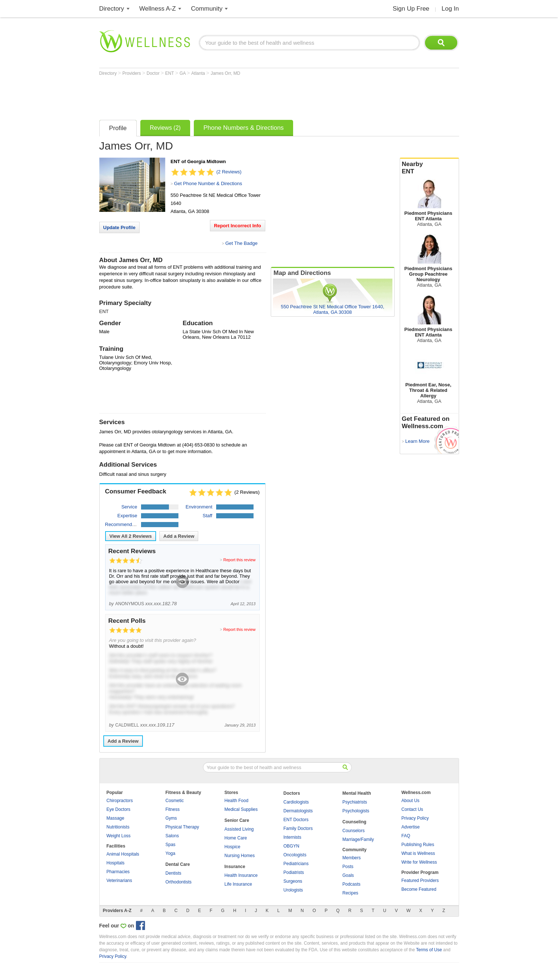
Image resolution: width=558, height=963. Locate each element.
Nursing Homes (240, 855)
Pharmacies (118, 871)
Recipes (350, 893)
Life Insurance (238, 884)
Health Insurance (241, 875)
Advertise (411, 827)
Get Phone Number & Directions (208, 183)
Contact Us (412, 809)
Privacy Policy (415, 818)
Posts (348, 866)
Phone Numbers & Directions (243, 127)
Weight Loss (119, 835)
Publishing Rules (418, 844)
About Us (411, 800)
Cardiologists (296, 802)
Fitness (173, 809)
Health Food (236, 800)
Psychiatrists (355, 802)
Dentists (173, 873)
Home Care (236, 838)
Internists (293, 837)
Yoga (170, 853)
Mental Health (357, 793)
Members (352, 857)
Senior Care (237, 820)
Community (206, 8)
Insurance (235, 866)
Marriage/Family (358, 839)
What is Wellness (418, 853)
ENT (170, 73)
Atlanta (198, 73)
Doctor (154, 73)
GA (183, 73)
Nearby (429, 168)
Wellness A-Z (157, 8)
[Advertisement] (232, 96)
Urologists (293, 890)
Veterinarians (119, 880)
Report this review (239, 560)
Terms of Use (429, 949)
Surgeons (293, 881)
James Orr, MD (225, 73)
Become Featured (419, 889)
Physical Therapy (182, 827)
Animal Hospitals (123, 854)
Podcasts (352, 884)
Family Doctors (298, 828)
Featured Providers (420, 880)
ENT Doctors (296, 819)
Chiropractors (120, 800)
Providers (132, 73)
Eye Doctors (118, 809)
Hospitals (116, 862)
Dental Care (178, 864)
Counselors (354, 830)
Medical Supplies (241, 809)
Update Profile (119, 227)
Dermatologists (298, 810)
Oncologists (295, 854)
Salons (172, 835)
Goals (348, 875)
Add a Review (179, 536)
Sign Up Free (411, 8)
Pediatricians (296, 863)
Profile (118, 128)
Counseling (354, 821)
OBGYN (291, 846)
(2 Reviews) (229, 171)
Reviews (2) (165, 128)
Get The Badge (241, 243)
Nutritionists (118, 827)
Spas (170, 844)
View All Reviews (131, 536)
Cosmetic (175, 800)
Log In (450, 8)
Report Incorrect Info (237, 225)
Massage (116, 818)
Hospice (232, 846)
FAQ (406, 835)
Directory (111, 8)
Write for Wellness (419, 862)
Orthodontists (179, 882)
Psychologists (356, 810)
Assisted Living (239, 829)
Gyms (171, 818)
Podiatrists (294, 872)
